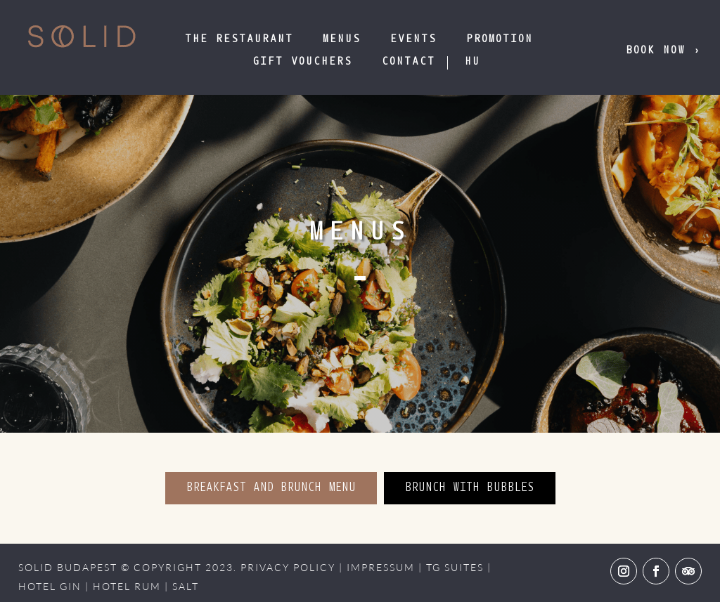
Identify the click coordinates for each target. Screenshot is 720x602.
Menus (342, 39)
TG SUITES (455, 567)
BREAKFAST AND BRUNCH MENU (271, 488)
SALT (185, 586)
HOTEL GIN (50, 586)
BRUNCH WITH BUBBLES (469, 488)
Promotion (499, 39)
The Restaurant (239, 39)
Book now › (663, 51)
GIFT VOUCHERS (302, 62)
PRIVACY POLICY (287, 567)
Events (413, 39)
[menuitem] (472, 62)
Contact (408, 62)
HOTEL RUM (127, 586)
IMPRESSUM (381, 567)
